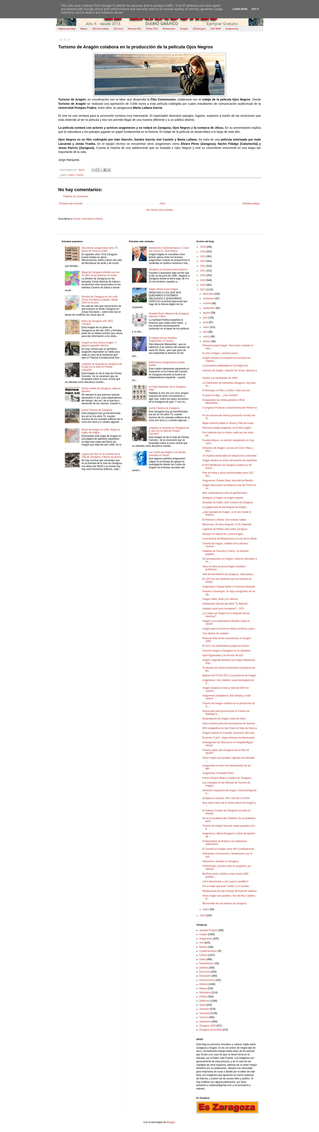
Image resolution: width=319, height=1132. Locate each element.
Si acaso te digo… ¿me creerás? (220, 395)
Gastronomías (207, 980)
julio (205, 317)
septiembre (209, 308)
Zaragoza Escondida (210, 1029)
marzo (207, 336)
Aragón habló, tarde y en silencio (220, 599)
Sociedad (204, 1013)
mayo (206, 327)
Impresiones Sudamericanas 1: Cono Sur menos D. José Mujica (169, 249)
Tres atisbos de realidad (215, 633)
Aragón (184, 28)
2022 (203, 266)
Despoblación (206, 963)
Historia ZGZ (134, 28)
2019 (203, 280)
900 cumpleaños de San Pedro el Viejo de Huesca (229, 728)
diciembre (208, 293)
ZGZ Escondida (100, 28)
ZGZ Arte (118, 28)
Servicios (204, 1009)
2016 (203, 915)
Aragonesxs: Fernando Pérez (218, 773)
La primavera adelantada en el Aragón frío (225, 365)
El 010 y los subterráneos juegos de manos (225, 645)
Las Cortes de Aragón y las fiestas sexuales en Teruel (167, 454)
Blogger (171, 1122)
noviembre (209, 298)
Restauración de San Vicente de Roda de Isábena (229, 891)
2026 (203, 246)
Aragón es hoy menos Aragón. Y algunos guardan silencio (99, 344)
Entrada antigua (251, 203)
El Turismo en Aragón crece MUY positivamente (228, 849)
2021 (203, 270)
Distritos (203, 967)
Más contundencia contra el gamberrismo (224, 492)
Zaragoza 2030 (207, 1025)
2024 (203, 256)
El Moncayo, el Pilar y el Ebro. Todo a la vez (226, 390)
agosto (207, 312)
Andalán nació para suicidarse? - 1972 (223, 608)
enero (206, 909)
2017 (203, 289)
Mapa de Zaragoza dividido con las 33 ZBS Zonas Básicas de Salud (100, 274)
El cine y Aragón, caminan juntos (220, 353)
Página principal (66, 28)
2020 (203, 275)
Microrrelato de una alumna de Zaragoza (224, 903)
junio (206, 322)
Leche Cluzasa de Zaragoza (97, 410)
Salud (202, 1004)
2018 (203, 284)
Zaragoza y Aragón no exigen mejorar (222, 497)
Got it (255, 9)
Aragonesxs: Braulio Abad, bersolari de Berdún (227, 480)
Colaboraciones (207, 951)
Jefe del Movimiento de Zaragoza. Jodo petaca (227, 574)
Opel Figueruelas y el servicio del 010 (222, 655)
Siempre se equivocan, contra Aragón (222, 534)
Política (203, 996)
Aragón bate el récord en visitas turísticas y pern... (229, 628)
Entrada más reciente (70, 203)
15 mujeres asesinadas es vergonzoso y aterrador (229, 455)
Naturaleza (205, 992)
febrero (207, 341)
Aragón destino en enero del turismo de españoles (229, 460)
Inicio (162, 203)
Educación (205, 975)
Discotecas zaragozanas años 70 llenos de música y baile (100, 249)
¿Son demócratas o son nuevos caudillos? (225, 881)
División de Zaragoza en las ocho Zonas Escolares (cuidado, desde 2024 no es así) (100, 299)
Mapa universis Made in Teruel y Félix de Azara (227, 423)
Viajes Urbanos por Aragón (163, 289)
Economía (204, 971)
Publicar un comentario (75, 196)
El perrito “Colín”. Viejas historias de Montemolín (228, 737)
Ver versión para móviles (159, 209)
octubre (207, 303)
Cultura (71, 175)
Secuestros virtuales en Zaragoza (220, 861)
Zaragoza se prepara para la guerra (168, 269)
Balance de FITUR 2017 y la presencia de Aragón (229, 675)
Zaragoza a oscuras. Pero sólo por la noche (226, 798)
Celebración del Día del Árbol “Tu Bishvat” (225, 603)
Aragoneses (232, 28)
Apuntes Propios (208, 930)
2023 (203, 261)
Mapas (83, 28)
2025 (203, 251)
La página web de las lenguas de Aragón (224, 507)
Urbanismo (205, 1021)
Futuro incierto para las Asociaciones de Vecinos (228, 723)
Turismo (80, 175)
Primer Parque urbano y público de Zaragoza (226, 778)
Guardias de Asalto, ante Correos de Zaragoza (227, 502)
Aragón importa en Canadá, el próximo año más (228, 732)
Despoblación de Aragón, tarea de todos (224, 718)
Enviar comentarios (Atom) (88, 218)
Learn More (240, 9)
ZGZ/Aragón (199, 28)
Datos (202, 959)
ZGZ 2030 (216, 28)
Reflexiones (169, 28)
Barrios (203, 947)
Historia (203, 984)
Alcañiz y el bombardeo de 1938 (219, 378)
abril (205, 331)
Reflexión (204, 1000)
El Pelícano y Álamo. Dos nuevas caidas (224, 519)
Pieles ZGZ (152, 28)
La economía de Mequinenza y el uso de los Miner (229, 538)
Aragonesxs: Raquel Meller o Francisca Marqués (228, 586)
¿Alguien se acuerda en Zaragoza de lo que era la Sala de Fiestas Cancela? (102, 367)
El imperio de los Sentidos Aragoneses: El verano (163, 339)
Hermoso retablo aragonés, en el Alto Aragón (226, 427)
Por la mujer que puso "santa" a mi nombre (225, 886)
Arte (201, 942)
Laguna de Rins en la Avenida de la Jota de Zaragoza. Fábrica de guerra (101, 455)
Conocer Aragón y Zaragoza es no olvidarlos (226, 650)
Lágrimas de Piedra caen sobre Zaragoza (224, 529)
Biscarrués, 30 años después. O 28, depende (226, 524)
